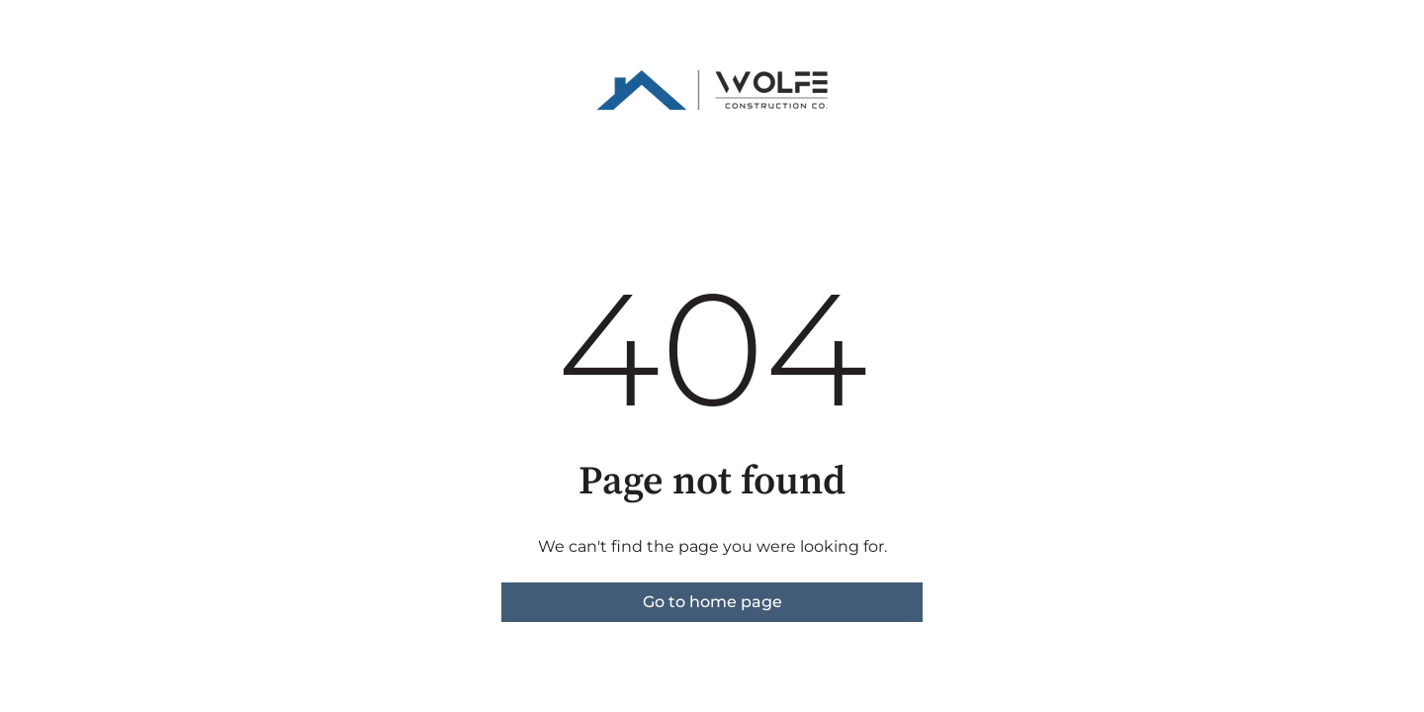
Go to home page (712, 601)
